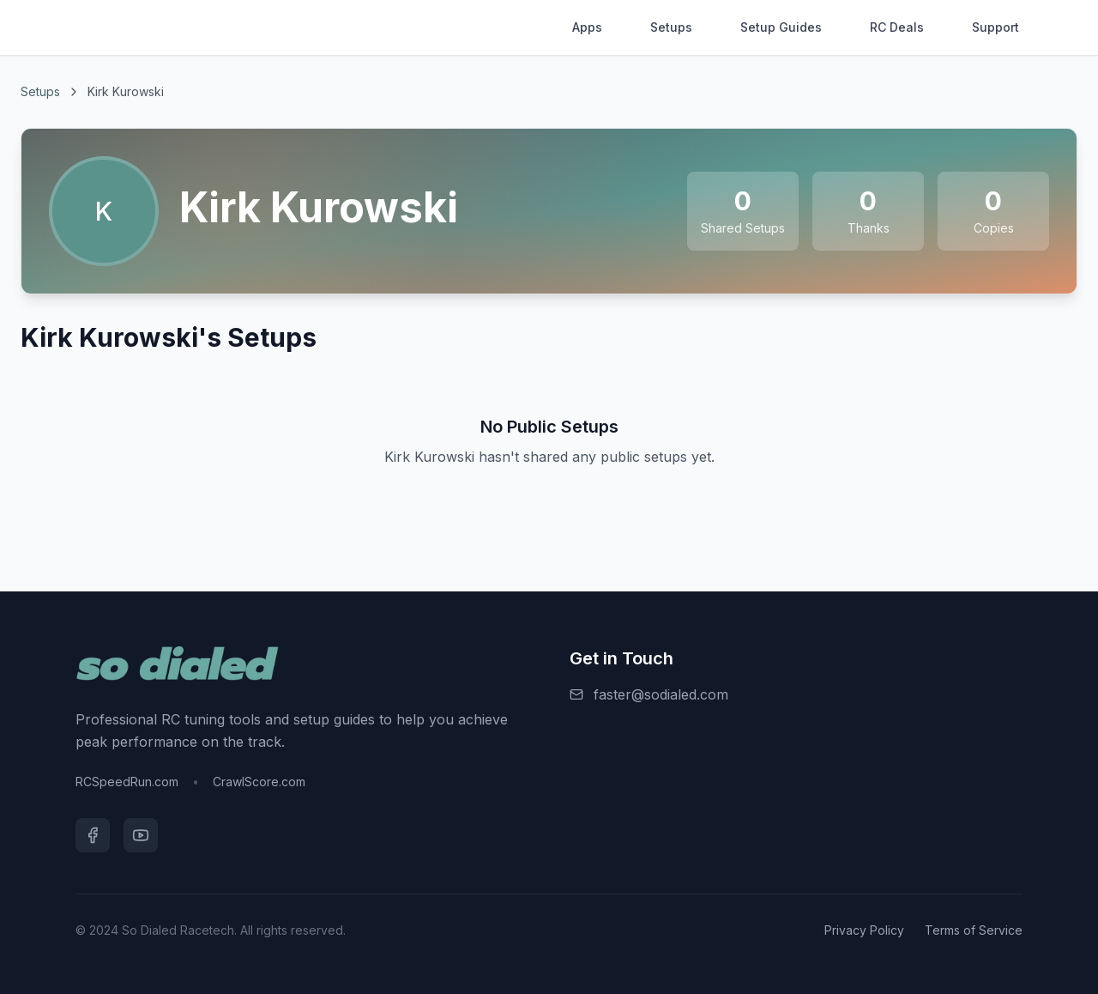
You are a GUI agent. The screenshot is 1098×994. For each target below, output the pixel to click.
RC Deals (897, 27)
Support (995, 27)
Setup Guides (781, 27)
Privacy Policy (864, 930)
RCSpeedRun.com (126, 781)
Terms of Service (974, 930)
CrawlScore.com (259, 781)
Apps (587, 27)
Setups (671, 27)
